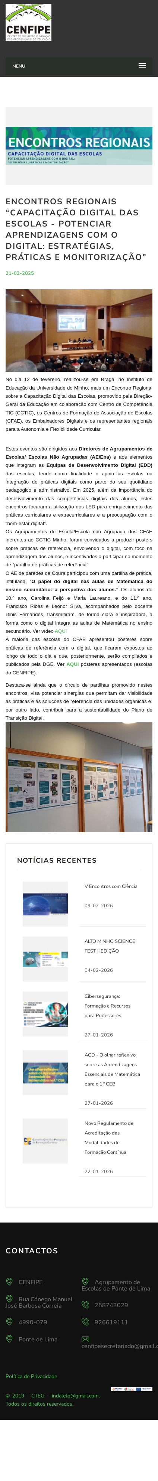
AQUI (61, 631)
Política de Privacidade (31, 1376)
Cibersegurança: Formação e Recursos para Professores (107, 1006)
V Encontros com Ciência (111, 886)
